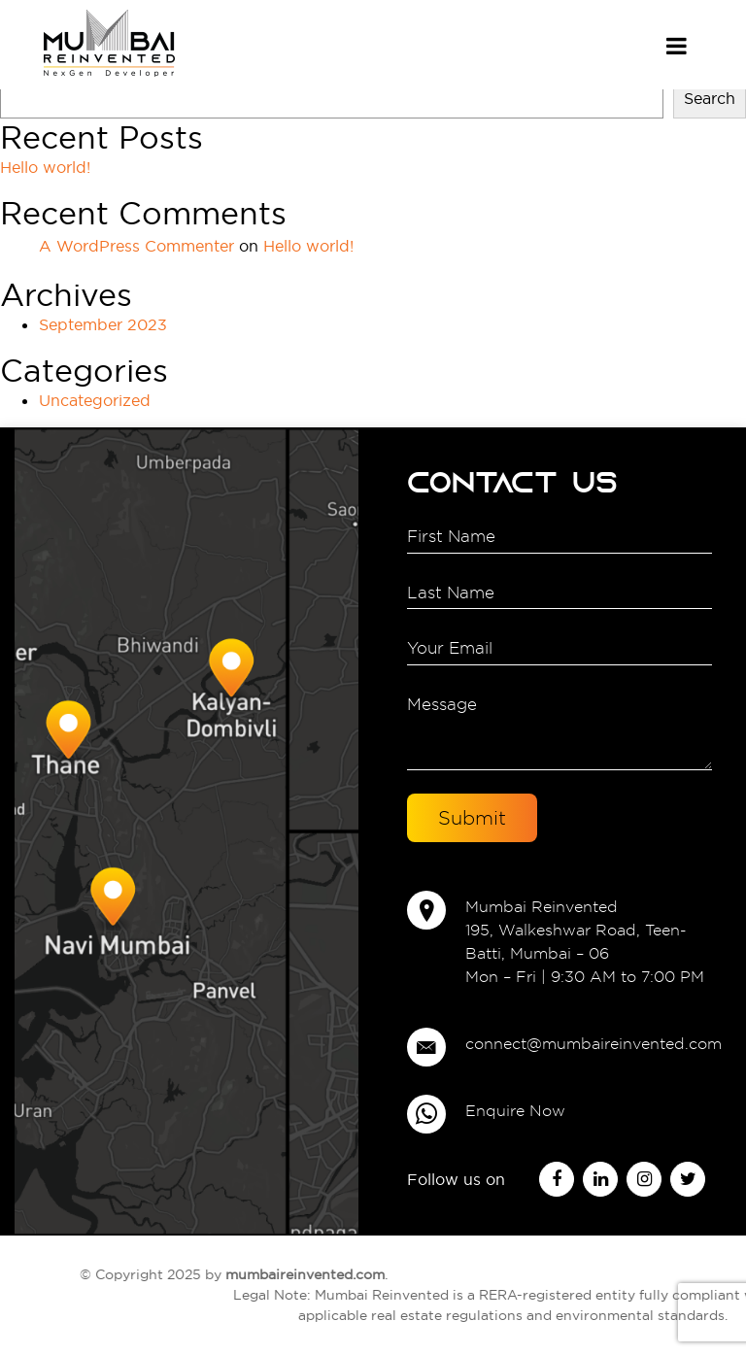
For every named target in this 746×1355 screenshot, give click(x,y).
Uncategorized (95, 400)
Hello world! (45, 167)
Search (709, 98)
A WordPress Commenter (136, 245)
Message (559, 730)
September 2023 (103, 324)
